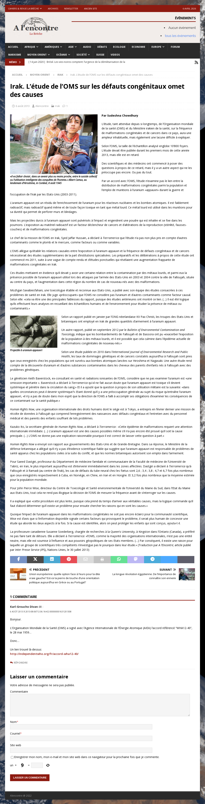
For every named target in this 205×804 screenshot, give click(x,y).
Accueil (13, 47)
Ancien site (90, 8)
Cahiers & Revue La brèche (23, 8)
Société (81, 54)
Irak (57, 105)
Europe (156, 47)
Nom (13, 721)
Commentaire (19, 691)
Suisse (100, 54)
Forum (175, 47)
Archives (53, 8)
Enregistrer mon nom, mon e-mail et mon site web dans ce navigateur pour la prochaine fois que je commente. (86, 756)
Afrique (30, 47)
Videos (115, 54)
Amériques (52, 47)
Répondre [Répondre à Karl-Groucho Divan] (21, 662)
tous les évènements (180, 36)
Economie (138, 47)
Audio (87, 47)
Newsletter (71, 8)
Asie (71, 47)
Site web (15, 744)
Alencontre (42, 105)
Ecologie (119, 47)
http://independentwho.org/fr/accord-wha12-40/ (44, 653)
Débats (102, 47)
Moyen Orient (37, 54)
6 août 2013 (23, 105)
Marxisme (14, 54)
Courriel (15, 733)
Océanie (61, 54)
